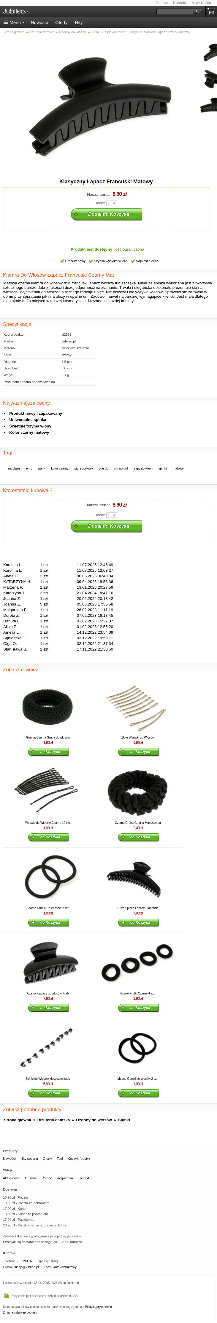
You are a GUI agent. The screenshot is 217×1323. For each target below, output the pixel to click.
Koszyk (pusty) (79, 1158)
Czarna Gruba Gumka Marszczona (138, 822)
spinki (163, 468)
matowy (178, 468)
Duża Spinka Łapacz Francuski (138, 908)
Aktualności (11, 1178)
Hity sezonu (29, 1158)
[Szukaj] (174, 11)
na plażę (14, 468)
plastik (103, 468)
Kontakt (179, 3)
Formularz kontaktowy (60, 1267)
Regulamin (65, 1178)
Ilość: (100, 203)
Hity (79, 22)
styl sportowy (83, 468)
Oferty (61, 22)
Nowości (39, 22)
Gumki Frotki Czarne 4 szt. (137, 993)
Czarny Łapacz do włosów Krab (48, 993)
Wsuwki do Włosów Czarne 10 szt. (48, 822)
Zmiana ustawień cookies (20, 1312)
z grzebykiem (143, 468)
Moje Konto (201, 3)
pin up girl (121, 468)
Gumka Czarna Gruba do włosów (48, 737)
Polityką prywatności (98, 1306)
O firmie (31, 1178)
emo (29, 468)
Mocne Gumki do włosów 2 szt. (138, 1078)
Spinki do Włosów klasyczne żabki (48, 1078)
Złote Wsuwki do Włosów (137, 737)
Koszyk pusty (212, 11)
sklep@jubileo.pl (26, 1267)
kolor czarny (59, 468)
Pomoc (162, 3)
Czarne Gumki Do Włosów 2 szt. (48, 908)
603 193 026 (25, 1261)
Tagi (60, 1158)
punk (41, 468)
